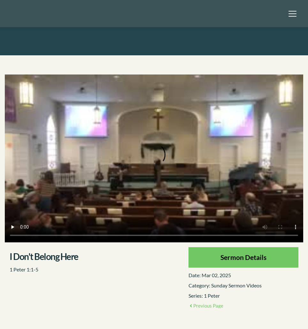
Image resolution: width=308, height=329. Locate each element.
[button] (292, 14)
